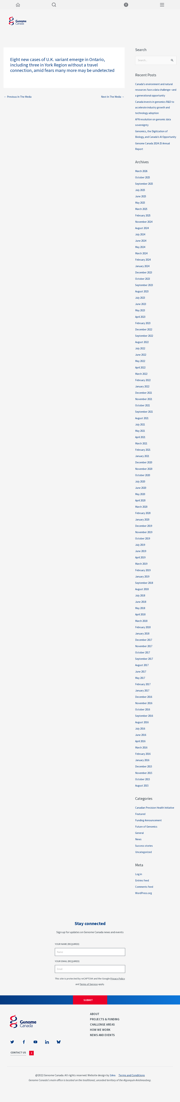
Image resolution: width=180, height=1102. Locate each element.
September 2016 (145, 719)
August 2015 (142, 789)
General (140, 842)
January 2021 (143, 460)
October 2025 (143, 183)
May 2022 (140, 366)
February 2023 (143, 328)
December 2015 (144, 770)
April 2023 (141, 322)
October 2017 (143, 656)
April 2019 (141, 561)
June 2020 (141, 492)
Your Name (67, 952)
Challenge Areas (102, 1033)
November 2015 (144, 776)
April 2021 (141, 442)
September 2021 (145, 416)
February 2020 (143, 517)
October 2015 (143, 782)
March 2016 (142, 751)
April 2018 (141, 618)
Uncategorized (144, 861)
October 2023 (143, 284)
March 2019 (142, 568)
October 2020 (143, 479)
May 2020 (140, 498)
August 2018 (142, 593)
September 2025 (145, 189)
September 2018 (145, 587)
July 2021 (140, 429)
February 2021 (143, 454)
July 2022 (140, 353)
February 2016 (143, 757)
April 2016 (141, 745)
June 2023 (141, 309)
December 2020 (144, 467)
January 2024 (143, 271)
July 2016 (140, 732)
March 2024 (142, 258)
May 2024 (140, 252)
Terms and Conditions (131, 1084)
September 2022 (145, 340)
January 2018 (143, 637)
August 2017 (142, 669)
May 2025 (140, 208)
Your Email (67, 970)
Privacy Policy (117, 987)
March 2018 (142, 625)
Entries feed (142, 889)
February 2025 (143, 221)
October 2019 (143, 543)
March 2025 (142, 214)
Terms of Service (89, 993)
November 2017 (144, 650)
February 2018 (143, 631)
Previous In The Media (18, 97)
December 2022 (144, 334)
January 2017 (143, 694)
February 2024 (143, 265)
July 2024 (140, 239)
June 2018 (141, 606)
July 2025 (140, 195)
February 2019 (143, 574)
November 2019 (144, 536)
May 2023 (140, 315)
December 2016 (144, 700)
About (94, 1023)
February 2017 (143, 688)
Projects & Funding (104, 1028)
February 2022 (143, 385)
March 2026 (142, 176)
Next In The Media (111, 97)
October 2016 (143, 713)
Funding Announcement (149, 829)
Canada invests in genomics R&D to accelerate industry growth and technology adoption (155, 107)
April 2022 (141, 372)
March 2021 (142, 448)
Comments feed (145, 895)
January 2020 (143, 524)
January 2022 (143, 391)
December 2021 (144, 397)
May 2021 (140, 435)
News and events (102, 1044)
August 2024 (142, 233)
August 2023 (142, 296)
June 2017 (141, 675)
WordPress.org (144, 901)
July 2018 (140, 599)
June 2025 (141, 202)
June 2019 (141, 555)
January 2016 (143, 763)
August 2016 (142, 726)
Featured (140, 823)
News (138, 848)
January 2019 (143, 580)
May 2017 (140, 681)
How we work (100, 1038)
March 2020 (142, 511)
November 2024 (144, 227)
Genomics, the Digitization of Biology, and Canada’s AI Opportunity (153, 137)
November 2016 (144, 707)
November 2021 (144, 404)
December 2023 (144, 277)
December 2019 (144, 530)
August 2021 (142, 423)
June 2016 (141, 738)
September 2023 (145, 290)
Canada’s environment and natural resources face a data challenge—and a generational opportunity (155, 90)
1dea (112, 1084)
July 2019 (140, 549)
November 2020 (144, 473)
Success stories (144, 854)
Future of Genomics (147, 835)
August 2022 (142, 347)
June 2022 (141, 359)
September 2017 (145, 662)
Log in (139, 883)
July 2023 (140, 303)
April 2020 (141, 505)
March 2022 (142, 378)
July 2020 (140, 486)
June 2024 (141, 246)
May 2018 (140, 612)
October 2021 (143, 410)
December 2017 (144, 644)
